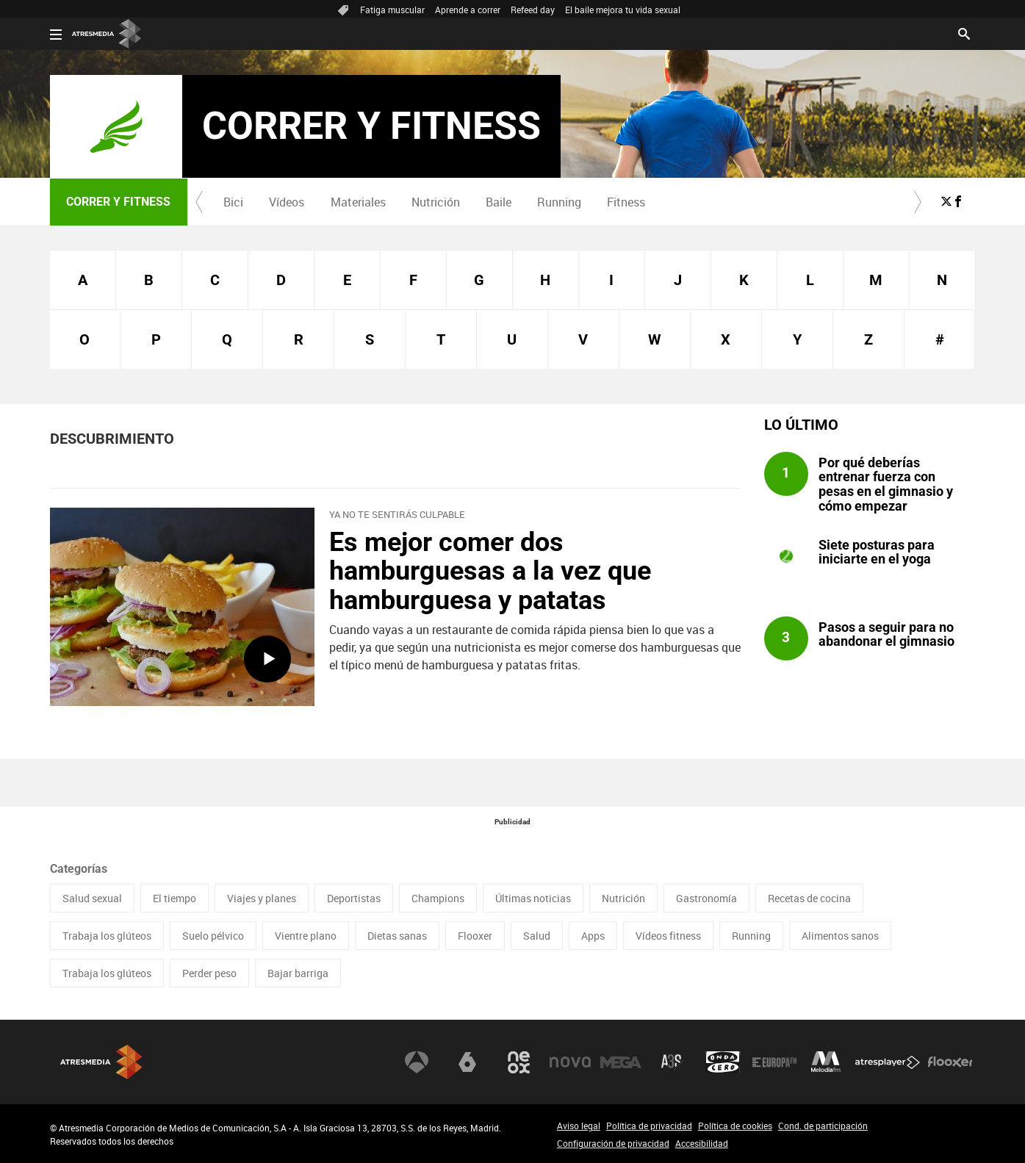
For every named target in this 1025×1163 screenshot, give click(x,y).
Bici (233, 202)
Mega (621, 1062)
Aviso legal (578, 1125)
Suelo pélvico (213, 936)
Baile (498, 202)
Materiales (358, 202)
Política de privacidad (649, 1125)
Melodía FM (826, 1062)
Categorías (78, 869)
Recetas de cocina (809, 898)
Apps (593, 936)
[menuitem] (233, 202)
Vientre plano (306, 936)
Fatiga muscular (392, 9)
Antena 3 (417, 1062)
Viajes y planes (261, 898)
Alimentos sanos (840, 936)
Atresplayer (888, 1062)
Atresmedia (101, 1062)
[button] (199, 202)
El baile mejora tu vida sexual (622, 9)
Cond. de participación (823, 1125)
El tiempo (174, 898)
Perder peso (209, 973)
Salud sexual (92, 898)
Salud (536, 936)
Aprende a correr (467, 9)
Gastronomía (706, 898)
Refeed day (533, 9)
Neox (519, 1062)
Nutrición (435, 202)
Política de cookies (735, 1125)
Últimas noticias (533, 898)
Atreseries (672, 1062)
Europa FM (774, 1062)
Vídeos (286, 202)
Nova (570, 1062)
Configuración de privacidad (613, 1143)
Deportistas (354, 898)
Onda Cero (723, 1062)
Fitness (626, 202)
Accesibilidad (701, 1143)
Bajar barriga (297, 973)
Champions (437, 898)
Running (559, 202)
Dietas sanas (397, 936)
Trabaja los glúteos (106, 936)
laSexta (467, 1062)
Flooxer (475, 936)
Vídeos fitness (668, 936)
